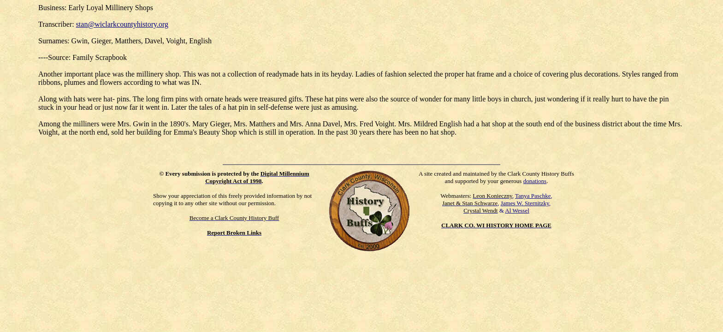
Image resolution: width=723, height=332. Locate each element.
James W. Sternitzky (525, 203)
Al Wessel (517, 210)
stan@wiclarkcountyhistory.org (122, 24)
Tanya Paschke (533, 195)
